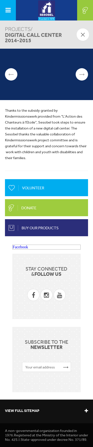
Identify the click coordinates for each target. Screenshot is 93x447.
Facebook (20, 247)
